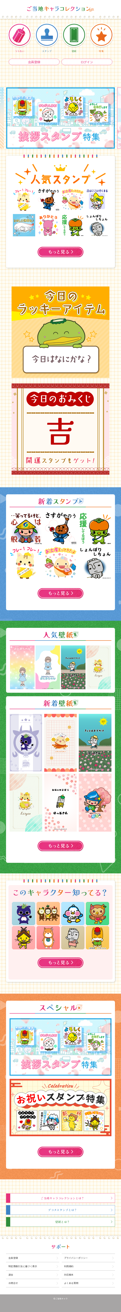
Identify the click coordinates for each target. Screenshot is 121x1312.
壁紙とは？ (62, 1222)
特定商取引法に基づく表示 (22, 1266)
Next (114, 667)
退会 (10, 1274)
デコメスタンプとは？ (62, 1210)
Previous (7, 667)
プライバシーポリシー (76, 1257)
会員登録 (34, 62)
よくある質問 (71, 1283)
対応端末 (69, 1274)
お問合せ (13, 1283)
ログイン (87, 62)
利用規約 (69, 1266)
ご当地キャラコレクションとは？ (62, 1198)
